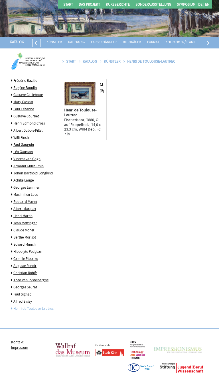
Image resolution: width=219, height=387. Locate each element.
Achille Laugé (23, 181)
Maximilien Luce (25, 195)
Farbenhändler (104, 42)
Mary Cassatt (23, 102)
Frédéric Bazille (25, 81)
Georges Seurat (25, 287)
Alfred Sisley (22, 302)
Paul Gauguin (23, 145)
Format (153, 42)
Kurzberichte (118, 5)
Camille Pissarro (25, 259)
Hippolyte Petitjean (27, 252)
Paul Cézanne (23, 109)
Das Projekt (89, 5)
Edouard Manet (25, 202)
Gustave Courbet (26, 116)
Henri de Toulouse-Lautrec (33, 309)
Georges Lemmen (26, 188)
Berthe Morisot (24, 238)
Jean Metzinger (25, 223)
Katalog (17, 42)
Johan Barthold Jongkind (33, 173)
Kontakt (17, 342)
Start (68, 5)
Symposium (186, 5)
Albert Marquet (24, 209)
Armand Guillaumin (28, 166)
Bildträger (132, 42)
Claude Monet (23, 230)
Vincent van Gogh (26, 159)
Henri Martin (23, 216)
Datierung (76, 42)
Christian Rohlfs (25, 273)
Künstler (54, 42)
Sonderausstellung (153, 5)
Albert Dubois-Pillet (27, 131)
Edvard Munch (24, 245)
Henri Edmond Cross (29, 124)
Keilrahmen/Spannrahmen (186, 42)
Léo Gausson (23, 152)
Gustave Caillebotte (28, 95)
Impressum (19, 348)
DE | (201, 5)
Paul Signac (22, 295)
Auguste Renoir (24, 266)
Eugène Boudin (25, 88)
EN (206, 5)
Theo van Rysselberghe (30, 280)
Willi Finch (21, 138)
